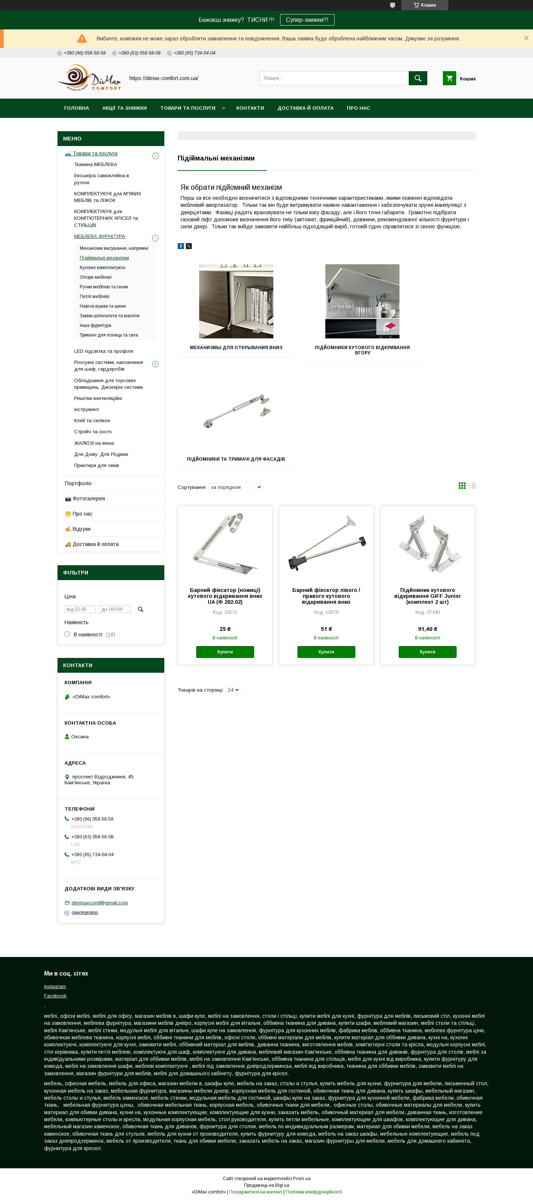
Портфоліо (78, 483)
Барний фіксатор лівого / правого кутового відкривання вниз (326, 490)
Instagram (55, 986)
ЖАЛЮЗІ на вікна (94, 443)
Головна (76, 108)
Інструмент (86, 409)
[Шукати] (418, 78)
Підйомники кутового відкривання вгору (326, 350)
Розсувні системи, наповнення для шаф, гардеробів (108, 366)
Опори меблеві (96, 277)
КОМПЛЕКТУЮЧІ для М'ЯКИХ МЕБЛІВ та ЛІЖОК (107, 197)
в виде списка (472, 381)
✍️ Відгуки (78, 529)
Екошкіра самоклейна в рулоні (101, 179)
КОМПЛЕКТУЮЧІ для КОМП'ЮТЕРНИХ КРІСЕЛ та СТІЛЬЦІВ (106, 218)
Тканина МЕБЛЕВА (95, 164)
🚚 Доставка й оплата (92, 544)
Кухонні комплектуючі (102, 267)
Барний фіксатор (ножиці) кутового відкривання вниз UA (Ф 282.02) (225, 490)
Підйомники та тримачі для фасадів (429, 350)
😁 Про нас (78, 514)
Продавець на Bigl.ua (266, 1185)
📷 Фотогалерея (85, 498)
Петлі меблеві (94, 296)
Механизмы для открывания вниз (224, 350)
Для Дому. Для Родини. (101, 454)
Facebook (55, 996)
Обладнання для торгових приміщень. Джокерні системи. (109, 384)
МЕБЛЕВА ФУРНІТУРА (99, 236)
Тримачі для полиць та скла (109, 335)
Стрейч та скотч (93, 431)
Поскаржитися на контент (255, 1192)
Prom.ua (301, 1178)
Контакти (250, 108)
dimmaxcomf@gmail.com (100, 902)
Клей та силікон (92, 420)
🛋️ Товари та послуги (91, 153)
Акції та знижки (124, 108)
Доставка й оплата (305, 108)
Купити (225, 545)
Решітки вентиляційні (98, 398)
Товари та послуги (187, 108)
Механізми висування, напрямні (114, 248)
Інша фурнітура (95, 325)
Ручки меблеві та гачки (104, 286)
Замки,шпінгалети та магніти (109, 315)
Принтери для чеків (96, 465)
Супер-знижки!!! (307, 20)
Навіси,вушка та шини (103, 306)
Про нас (358, 108)
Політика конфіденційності (314, 1192)
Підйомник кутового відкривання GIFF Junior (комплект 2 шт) (427, 490)
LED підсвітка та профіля (103, 351)
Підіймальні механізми (104, 258)
